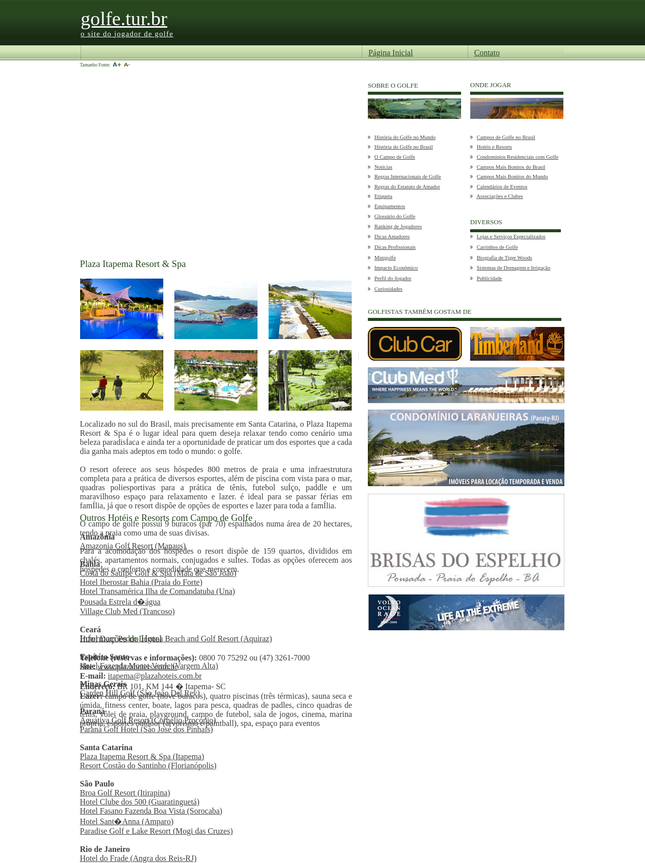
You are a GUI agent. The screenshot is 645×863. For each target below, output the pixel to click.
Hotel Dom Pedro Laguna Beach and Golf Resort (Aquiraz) (176, 638)
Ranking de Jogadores (398, 226)
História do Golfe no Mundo (404, 137)
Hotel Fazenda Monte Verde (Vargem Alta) (149, 665)
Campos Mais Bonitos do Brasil (511, 167)
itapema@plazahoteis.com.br (155, 676)
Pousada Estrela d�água (120, 602)
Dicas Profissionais (395, 247)
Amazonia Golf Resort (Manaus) (133, 546)
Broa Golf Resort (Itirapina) (125, 792)
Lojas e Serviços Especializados (511, 236)
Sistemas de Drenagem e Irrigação (513, 268)
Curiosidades (388, 289)
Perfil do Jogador (392, 278)
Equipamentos (389, 206)
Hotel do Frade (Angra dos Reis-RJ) (138, 858)
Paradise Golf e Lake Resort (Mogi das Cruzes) (156, 831)
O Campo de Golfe (394, 157)
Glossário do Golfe (394, 216)
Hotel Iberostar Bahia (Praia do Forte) (141, 582)
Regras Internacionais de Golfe (407, 176)
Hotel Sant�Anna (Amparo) (127, 821)
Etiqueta (383, 196)
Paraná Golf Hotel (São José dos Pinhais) (146, 729)
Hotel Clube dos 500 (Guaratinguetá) (140, 802)
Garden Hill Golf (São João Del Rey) (140, 693)
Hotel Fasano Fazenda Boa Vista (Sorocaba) (151, 811)
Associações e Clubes (499, 196)
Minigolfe (385, 257)
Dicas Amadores (392, 236)
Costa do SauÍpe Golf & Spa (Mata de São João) (158, 573)
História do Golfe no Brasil (403, 147)
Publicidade (489, 278)
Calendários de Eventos (502, 186)
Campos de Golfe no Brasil (506, 137)
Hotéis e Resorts (494, 147)
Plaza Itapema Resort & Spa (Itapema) (142, 756)
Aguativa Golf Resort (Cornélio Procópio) (148, 720)
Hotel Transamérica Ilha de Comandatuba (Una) (157, 591)
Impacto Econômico (396, 268)
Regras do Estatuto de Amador (407, 186)
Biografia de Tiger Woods (504, 257)
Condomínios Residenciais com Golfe (517, 157)
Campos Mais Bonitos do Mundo (512, 176)
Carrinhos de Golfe (497, 247)
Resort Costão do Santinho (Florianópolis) (148, 765)
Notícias (383, 167)
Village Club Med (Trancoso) (127, 611)
